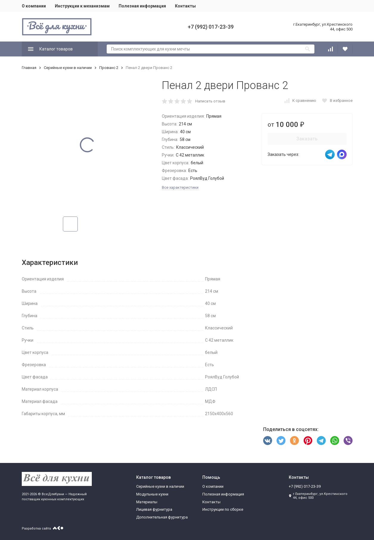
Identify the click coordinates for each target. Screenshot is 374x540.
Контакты (185, 6)
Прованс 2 (108, 67)
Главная (29, 67)
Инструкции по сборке (222, 509)
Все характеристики (180, 187)
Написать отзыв (210, 101)
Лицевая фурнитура (154, 509)
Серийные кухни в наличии (68, 67)
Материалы (146, 502)
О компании (34, 6)
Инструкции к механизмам (82, 6)
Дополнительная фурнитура (162, 517)
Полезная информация (142, 6)
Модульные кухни (152, 494)
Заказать (307, 139)
